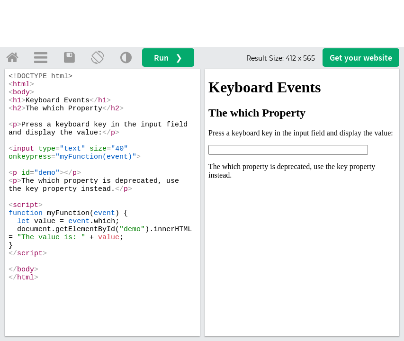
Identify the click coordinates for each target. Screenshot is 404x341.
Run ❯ (168, 57)
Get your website (361, 57)
